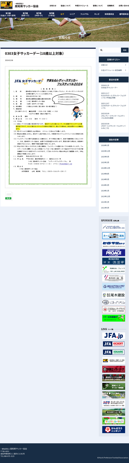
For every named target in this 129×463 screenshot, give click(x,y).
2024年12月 (105, 168)
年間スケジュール (81, 5)
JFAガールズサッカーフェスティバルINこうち (113, 125)
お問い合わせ (124, 5)
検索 (124, 50)
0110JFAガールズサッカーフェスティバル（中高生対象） (113, 95)
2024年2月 (105, 185)
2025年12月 (105, 151)
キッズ (96, 14)
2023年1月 (105, 202)
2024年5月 (105, 179)
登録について (98, 5)
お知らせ (53, 5)
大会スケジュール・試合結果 (111, 70)
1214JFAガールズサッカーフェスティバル (113, 105)
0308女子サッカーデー (113, 86)
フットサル (84, 14)
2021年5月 (105, 207)
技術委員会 (109, 14)
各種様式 (110, 5)
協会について (66, 5)
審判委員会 (124, 14)
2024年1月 (105, 190)
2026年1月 (105, 145)
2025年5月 (105, 156)
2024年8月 (105, 173)
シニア (72, 14)
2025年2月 (105, 162)
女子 (62, 14)
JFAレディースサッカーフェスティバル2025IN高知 (113, 115)
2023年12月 (105, 196)
